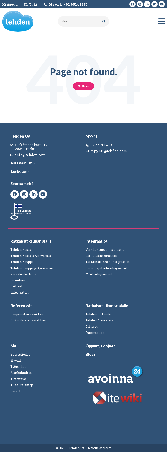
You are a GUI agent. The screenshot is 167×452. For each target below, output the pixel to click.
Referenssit (21, 305)
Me (13, 346)
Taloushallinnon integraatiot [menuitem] (108, 262)
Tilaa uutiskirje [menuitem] (21, 385)
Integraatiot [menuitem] (19, 292)
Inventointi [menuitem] (19, 280)
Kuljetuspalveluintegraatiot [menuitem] (106, 268)
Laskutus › (19, 171)
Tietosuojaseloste (99, 448)
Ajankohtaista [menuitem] (21, 373)
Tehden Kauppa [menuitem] (21, 262)
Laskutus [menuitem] (17, 391)
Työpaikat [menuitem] (18, 367)
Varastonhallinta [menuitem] (23, 274)
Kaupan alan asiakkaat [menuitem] (27, 314)
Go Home (83, 86)
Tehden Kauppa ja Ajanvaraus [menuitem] (31, 268)
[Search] (104, 21)
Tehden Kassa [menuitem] (20, 250)
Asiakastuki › (22, 163)
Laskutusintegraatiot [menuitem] (101, 256)
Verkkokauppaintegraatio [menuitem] (105, 250)
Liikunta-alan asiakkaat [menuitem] (28, 320)
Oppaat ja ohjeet (100, 346)
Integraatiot (97, 241)
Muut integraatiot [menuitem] (99, 274)
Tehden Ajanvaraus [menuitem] (100, 320)
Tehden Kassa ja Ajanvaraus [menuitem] (30, 256)
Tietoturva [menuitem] (18, 379)
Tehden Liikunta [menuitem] (98, 314)
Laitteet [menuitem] (16, 286)
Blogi (90, 354)
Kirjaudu (10, 4)
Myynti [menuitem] (15, 360)
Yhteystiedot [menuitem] (20, 354)
